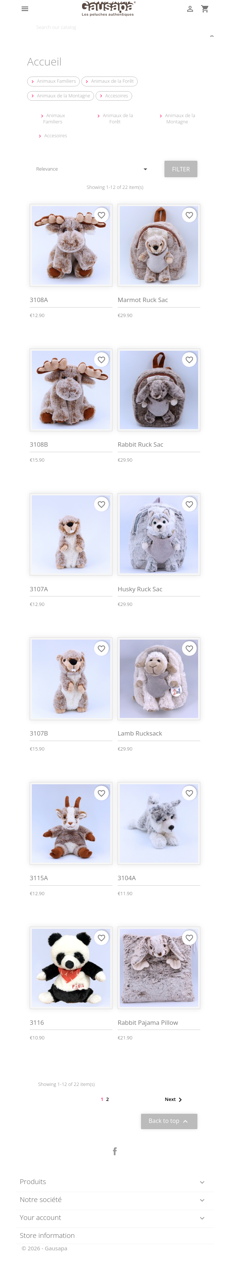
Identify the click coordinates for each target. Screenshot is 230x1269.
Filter (181, 169)
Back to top (169, 1121)
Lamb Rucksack (140, 733)
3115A (39, 878)
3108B (39, 444)
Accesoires (113, 95)
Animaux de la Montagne (60, 95)
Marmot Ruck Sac (143, 299)
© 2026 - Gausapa (44, 1248)
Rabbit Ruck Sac (140, 444)
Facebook (115, 1151)
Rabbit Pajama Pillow (148, 1022)
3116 (37, 1022)
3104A (127, 878)
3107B (39, 733)
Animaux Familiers (53, 81)
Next (175, 1099)
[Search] (115, 27)
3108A (39, 299)
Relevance (93, 169)
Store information (47, 1235)
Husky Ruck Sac (140, 589)
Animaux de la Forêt (109, 81)
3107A (39, 589)
